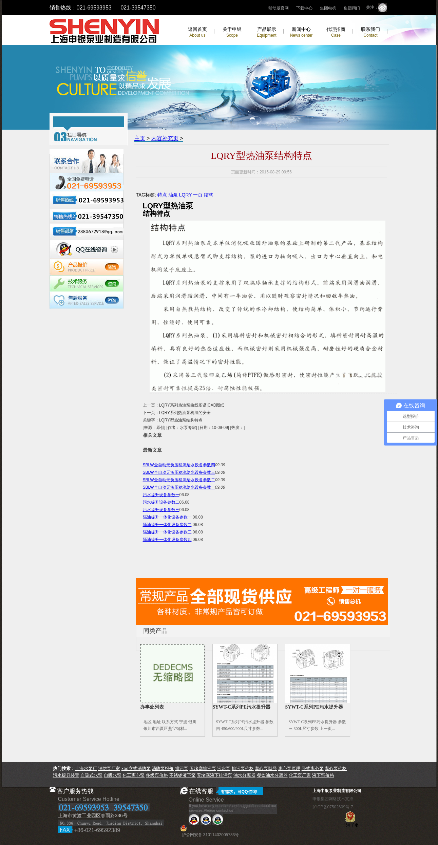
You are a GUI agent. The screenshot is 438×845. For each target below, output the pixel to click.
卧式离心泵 (313, 768)
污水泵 (223, 768)
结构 (208, 195)
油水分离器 (244, 775)
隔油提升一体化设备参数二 (167, 524)
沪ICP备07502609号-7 (332, 807)
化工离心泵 (133, 775)
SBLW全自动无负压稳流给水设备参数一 (179, 487)
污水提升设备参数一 (161, 494)
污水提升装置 (66, 775)
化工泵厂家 (300, 775)
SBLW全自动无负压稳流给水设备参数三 (179, 472)
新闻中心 (301, 32)
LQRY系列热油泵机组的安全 (185, 412)
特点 (162, 195)
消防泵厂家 (109, 768)
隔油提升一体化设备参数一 (167, 517)
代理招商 (335, 32)
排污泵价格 (243, 768)
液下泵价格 (323, 775)
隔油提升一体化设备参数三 (167, 532)
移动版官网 (278, 8)
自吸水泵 (112, 775)
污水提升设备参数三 (161, 509)
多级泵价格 (157, 775)
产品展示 (266, 32)
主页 (139, 138)
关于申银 (232, 32)
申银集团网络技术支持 (332, 798)
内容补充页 (164, 138)
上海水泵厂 (86, 768)
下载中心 (304, 8)
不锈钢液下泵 (182, 775)
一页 (198, 195)
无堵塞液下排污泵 (214, 775)
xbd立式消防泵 (136, 768)
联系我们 (370, 32)
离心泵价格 (336, 768)
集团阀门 (352, 8)
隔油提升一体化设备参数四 (167, 539)
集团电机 (328, 8)
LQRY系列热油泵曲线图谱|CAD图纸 (192, 405)
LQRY (185, 195)
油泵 (173, 195)
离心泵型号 (266, 768)
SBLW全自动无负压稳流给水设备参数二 (179, 479)
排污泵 (181, 768)
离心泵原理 (289, 768)
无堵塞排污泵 (203, 768)
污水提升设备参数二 (161, 502)
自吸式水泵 (91, 775)
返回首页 (197, 32)
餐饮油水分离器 (272, 775)
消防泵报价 (163, 768)
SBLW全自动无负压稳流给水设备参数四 (179, 465)
